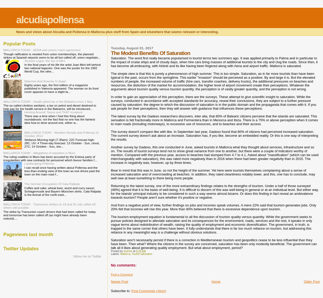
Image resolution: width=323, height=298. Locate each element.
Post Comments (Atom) (148, 291)
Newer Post (119, 282)
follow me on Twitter (87, 256)
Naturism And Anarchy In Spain (45, 81)
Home (215, 282)
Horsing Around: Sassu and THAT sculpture (53, 112)
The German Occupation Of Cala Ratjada (52, 184)
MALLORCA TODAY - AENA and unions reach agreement (41, 50)
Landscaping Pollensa (39, 163)
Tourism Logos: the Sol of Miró (44, 60)
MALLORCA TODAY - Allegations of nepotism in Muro (39, 153)
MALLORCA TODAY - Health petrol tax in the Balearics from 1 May (48, 101)
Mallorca (125, 254)
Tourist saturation (142, 254)
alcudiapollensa (50, 19)
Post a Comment (122, 274)
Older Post (312, 282)
